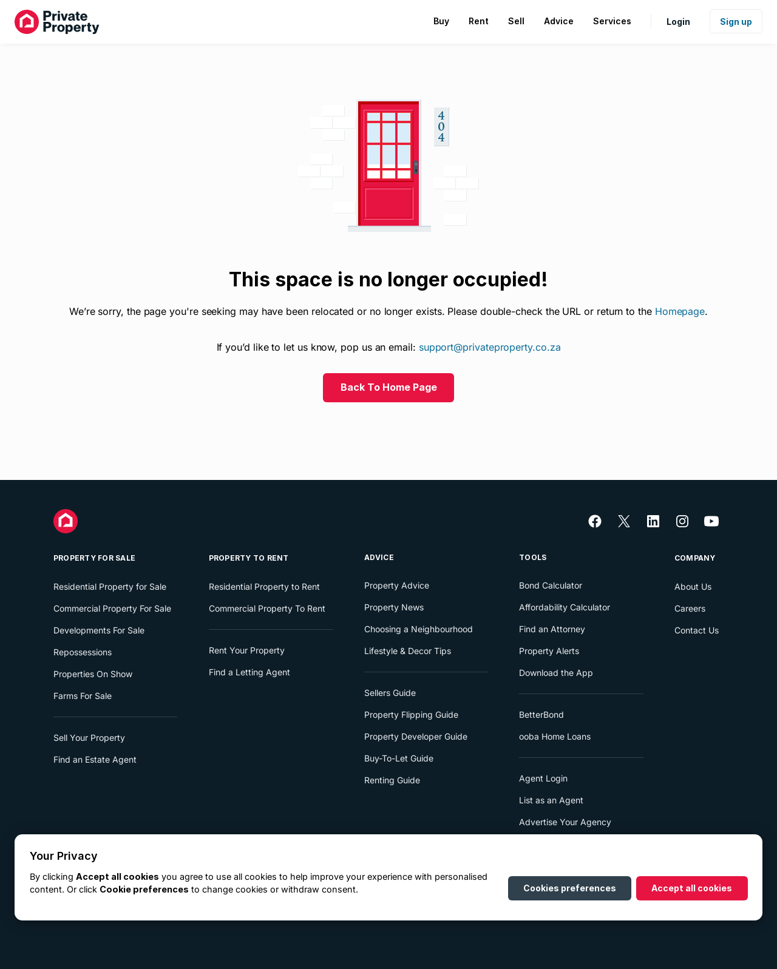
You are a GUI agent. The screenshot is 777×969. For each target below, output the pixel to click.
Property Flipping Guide (411, 714)
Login (678, 21)
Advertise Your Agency (565, 822)
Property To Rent (249, 557)
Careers (689, 608)
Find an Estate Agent (95, 759)
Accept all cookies (691, 888)
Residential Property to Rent (264, 586)
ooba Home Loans (555, 736)
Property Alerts (549, 651)
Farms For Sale (82, 695)
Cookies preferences (569, 888)
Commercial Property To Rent (267, 608)
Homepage (680, 311)
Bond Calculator (550, 585)
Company (695, 557)
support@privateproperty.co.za (490, 347)
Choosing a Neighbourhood (418, 629)
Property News (394, 607)
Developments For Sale (98, 630)
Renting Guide (392, 780)
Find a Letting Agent (249, 672)
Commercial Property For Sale (112, 608)
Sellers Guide (390, 692)
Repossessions (82, 652)
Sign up (736, 21)
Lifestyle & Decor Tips (407, 651)
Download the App (556, 672)
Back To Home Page (389, 387)
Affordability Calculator (564, 607)
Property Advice (396, 585)
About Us (692, 586)
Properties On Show (92, 674)
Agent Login (543, 778)
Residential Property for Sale (109, 586)
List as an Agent (551, 800)
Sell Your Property (89, 737)
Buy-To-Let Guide (398, 758)
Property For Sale (94, 557)
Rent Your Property (247, 650)
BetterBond (541, 714)
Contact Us (696, 630)
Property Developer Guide (415, 736)
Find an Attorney (552, 629)
